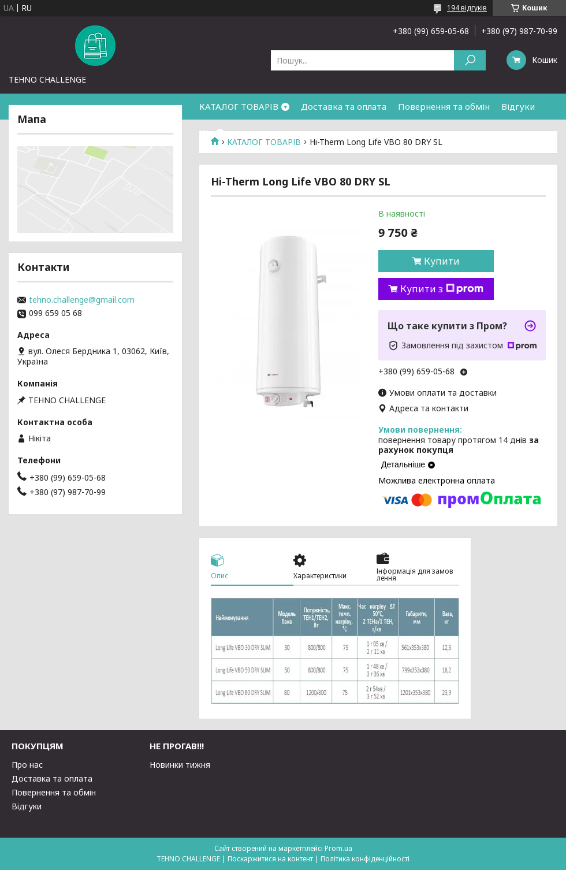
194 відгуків (467, 8)
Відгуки (518, 106)
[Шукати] (470, 60)
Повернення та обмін (444, 106)
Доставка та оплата (343, 106)
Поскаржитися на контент (270, 859)
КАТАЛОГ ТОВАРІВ (238, 106)
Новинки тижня (180, 764)
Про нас (27, 764)
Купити (442, 261)
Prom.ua (338, 848)
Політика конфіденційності (365, 859)
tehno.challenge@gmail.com (82, 300)
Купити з (441, 288)
